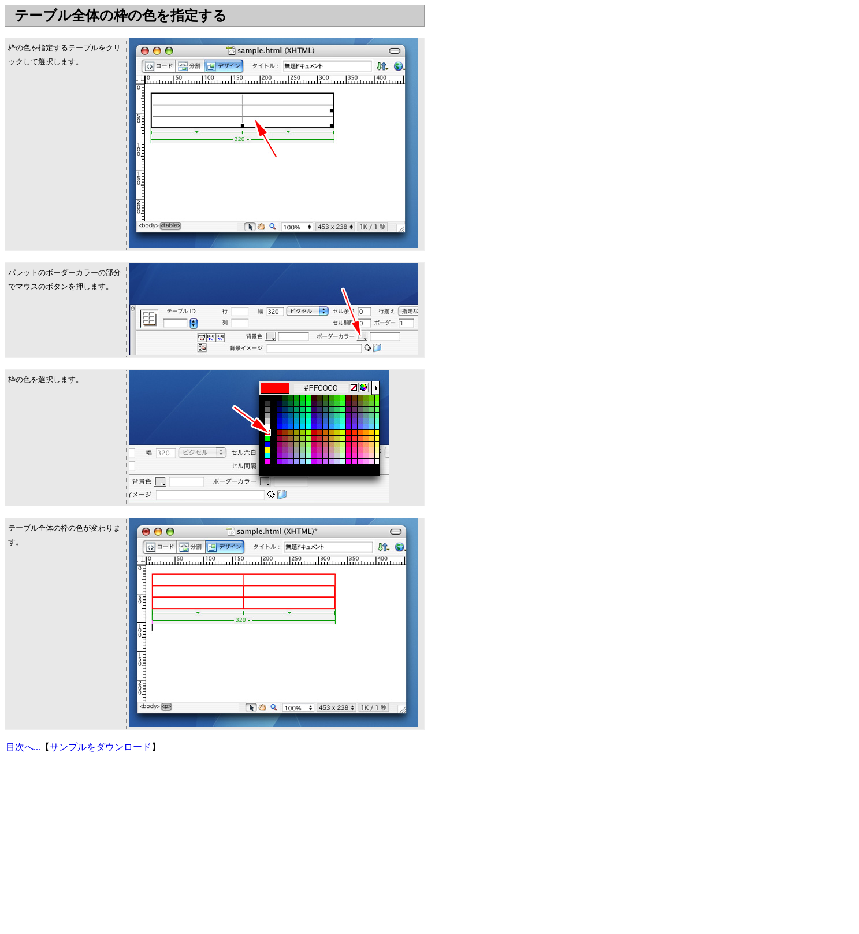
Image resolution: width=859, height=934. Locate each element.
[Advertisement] (215, 31)
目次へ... (23, 747)
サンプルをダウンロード (100, 747)
